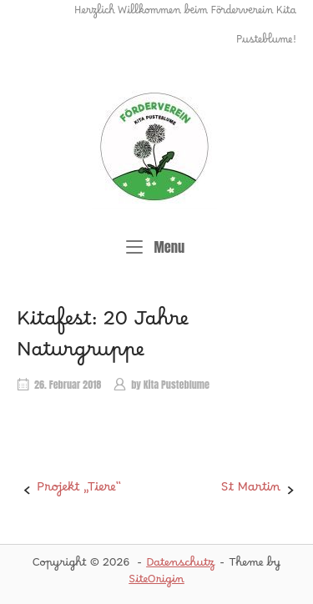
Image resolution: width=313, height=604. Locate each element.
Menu (155, 246)
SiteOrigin (156, 582)
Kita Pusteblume (177, 384)
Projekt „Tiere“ (79, 491)
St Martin (250, 491)
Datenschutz (180, 565)
